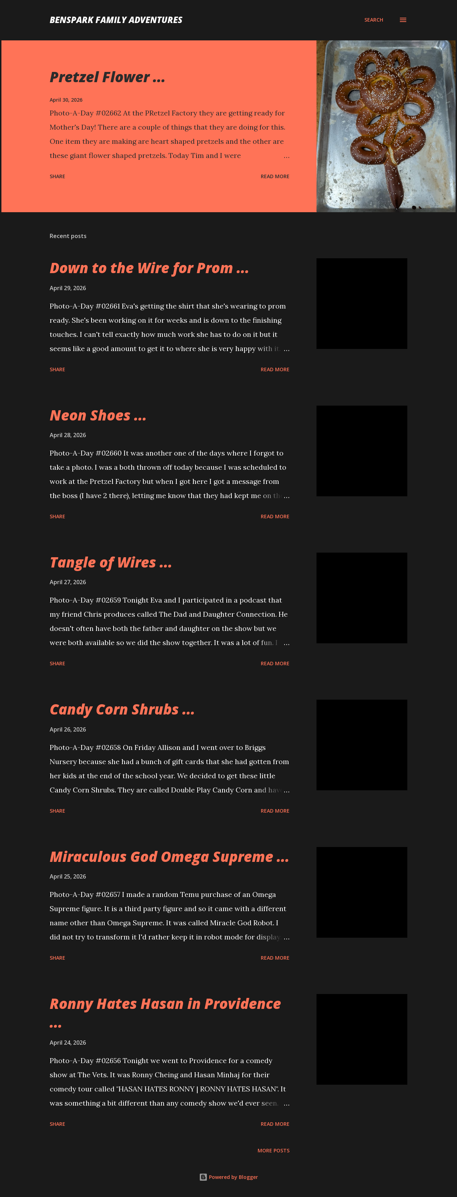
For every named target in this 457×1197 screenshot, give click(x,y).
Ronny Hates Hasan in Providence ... (165, 1013)
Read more (275, 176)
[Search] (373, 20)
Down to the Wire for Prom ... (149, 267)
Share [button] (57, 176)
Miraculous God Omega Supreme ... (170, 856)
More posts (274, 1150)
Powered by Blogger (228, 1177)
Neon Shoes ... (98, 415)
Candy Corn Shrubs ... (122, 709)
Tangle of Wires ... (111, 562)
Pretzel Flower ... (108, 76)
